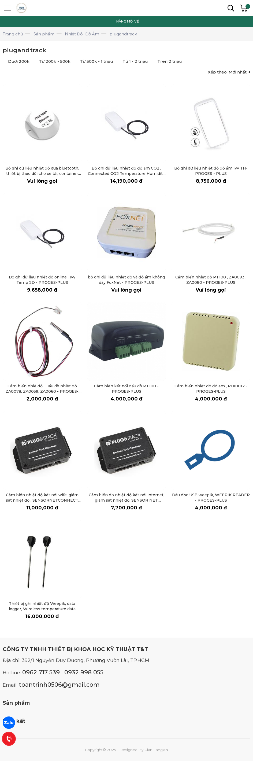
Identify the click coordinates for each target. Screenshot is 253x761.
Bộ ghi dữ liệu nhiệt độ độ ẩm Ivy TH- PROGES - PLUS (211, 171)
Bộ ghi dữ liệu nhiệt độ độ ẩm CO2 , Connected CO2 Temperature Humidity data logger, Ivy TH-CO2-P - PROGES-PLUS (126, 176)
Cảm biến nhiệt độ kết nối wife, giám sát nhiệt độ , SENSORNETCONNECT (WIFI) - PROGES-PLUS (42, 500)
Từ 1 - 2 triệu (135, 61)
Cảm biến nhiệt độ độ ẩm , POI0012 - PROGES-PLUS (211, 388)
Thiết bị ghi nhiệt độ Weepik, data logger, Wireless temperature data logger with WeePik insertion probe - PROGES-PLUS (42, 611)
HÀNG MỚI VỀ (127, 21)
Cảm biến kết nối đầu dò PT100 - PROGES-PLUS (126, 388)
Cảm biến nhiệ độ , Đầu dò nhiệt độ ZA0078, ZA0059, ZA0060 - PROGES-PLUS (42, 391)
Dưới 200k (18, 61)
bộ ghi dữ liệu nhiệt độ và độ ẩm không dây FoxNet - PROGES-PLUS (126, 279)
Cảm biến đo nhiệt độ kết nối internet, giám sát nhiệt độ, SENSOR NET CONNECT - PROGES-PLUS (126, 500)
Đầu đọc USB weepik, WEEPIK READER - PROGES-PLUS (211, 497)
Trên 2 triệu (169, 61)
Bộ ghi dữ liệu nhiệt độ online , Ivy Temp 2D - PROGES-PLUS (42, 279)
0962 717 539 (41, 672)
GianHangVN (156, 750)
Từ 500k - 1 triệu (96, 61)
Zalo (9, 722)
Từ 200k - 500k (54, 61)
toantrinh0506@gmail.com (59, 684)
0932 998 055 (83, 672)
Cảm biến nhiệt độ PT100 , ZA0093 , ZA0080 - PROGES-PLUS (210, 279)
